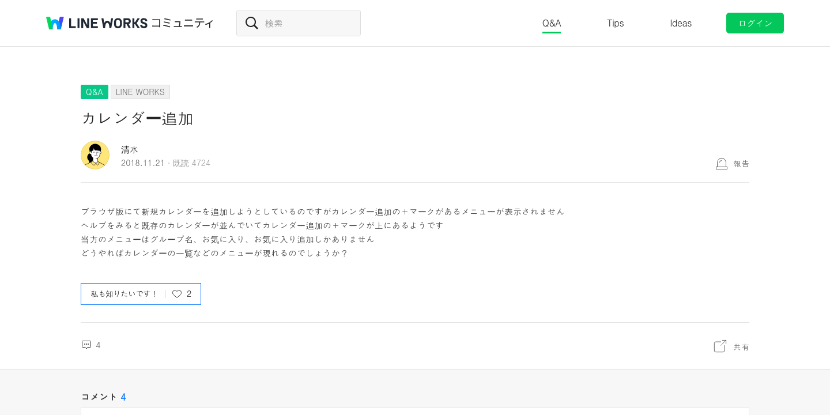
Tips (615, 22)
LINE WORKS (140, 91)
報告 (741, 163)
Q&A (551, 22)
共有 (741, 346)
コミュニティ (182, 23)
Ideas (681, 22)
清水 (129, 149)
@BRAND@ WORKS (97, 23)
